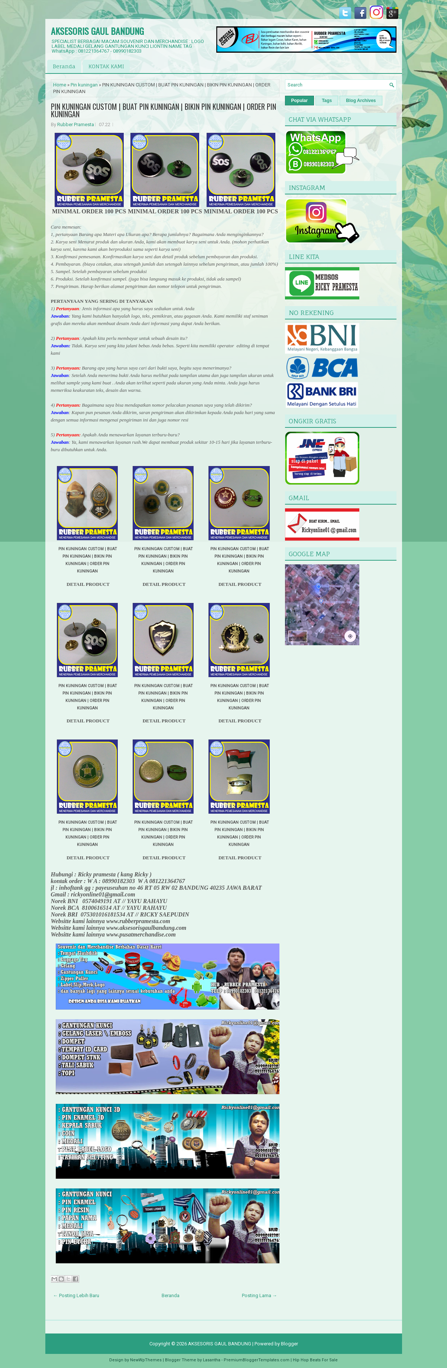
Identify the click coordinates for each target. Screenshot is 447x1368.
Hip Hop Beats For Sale (315, 1360)
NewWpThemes (146, 1360)
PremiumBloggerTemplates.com (256, 1360)
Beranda (64, 66)
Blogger (289, 1343)
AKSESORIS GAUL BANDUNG (97, 30)
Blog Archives (361, 100)
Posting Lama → (259, 1295)
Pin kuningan (84, 85)
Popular (299, 100)
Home (59, 85)
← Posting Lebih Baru (76, 1295)
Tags (327, 100)
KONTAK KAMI (106, 66)
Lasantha (211, 1360)
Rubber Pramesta (75, 124)
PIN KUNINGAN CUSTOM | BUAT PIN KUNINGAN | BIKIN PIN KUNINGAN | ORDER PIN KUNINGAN (163, 110)
